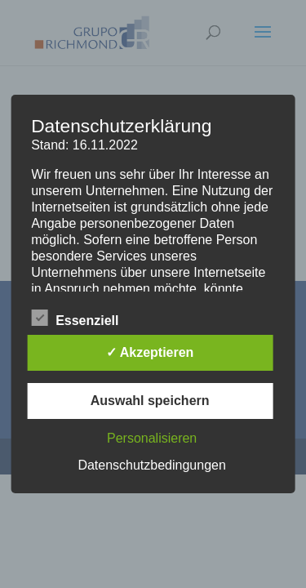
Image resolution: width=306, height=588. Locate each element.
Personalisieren (152, 438)
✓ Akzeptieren (150, 352)
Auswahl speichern (150, 401)
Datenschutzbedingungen (151, 465)
